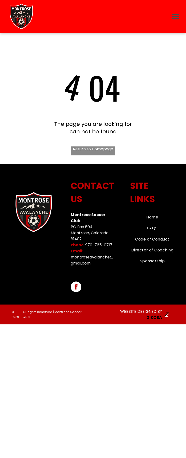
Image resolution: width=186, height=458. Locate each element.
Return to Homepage (93, 149)
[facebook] (76, 287)
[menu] (175, 16)
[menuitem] (152, 217)
